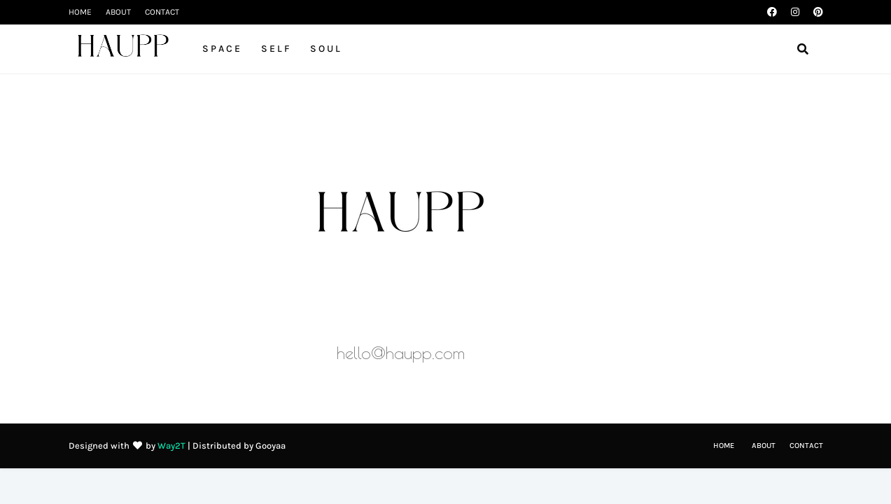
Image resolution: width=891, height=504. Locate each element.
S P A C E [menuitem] (221, 49)
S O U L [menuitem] (325, 49)
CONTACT (162, 12)
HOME (80, 12)
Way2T (171, 445)
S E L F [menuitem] (275, 49)
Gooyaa (270, 445)
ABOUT (118, 12)
